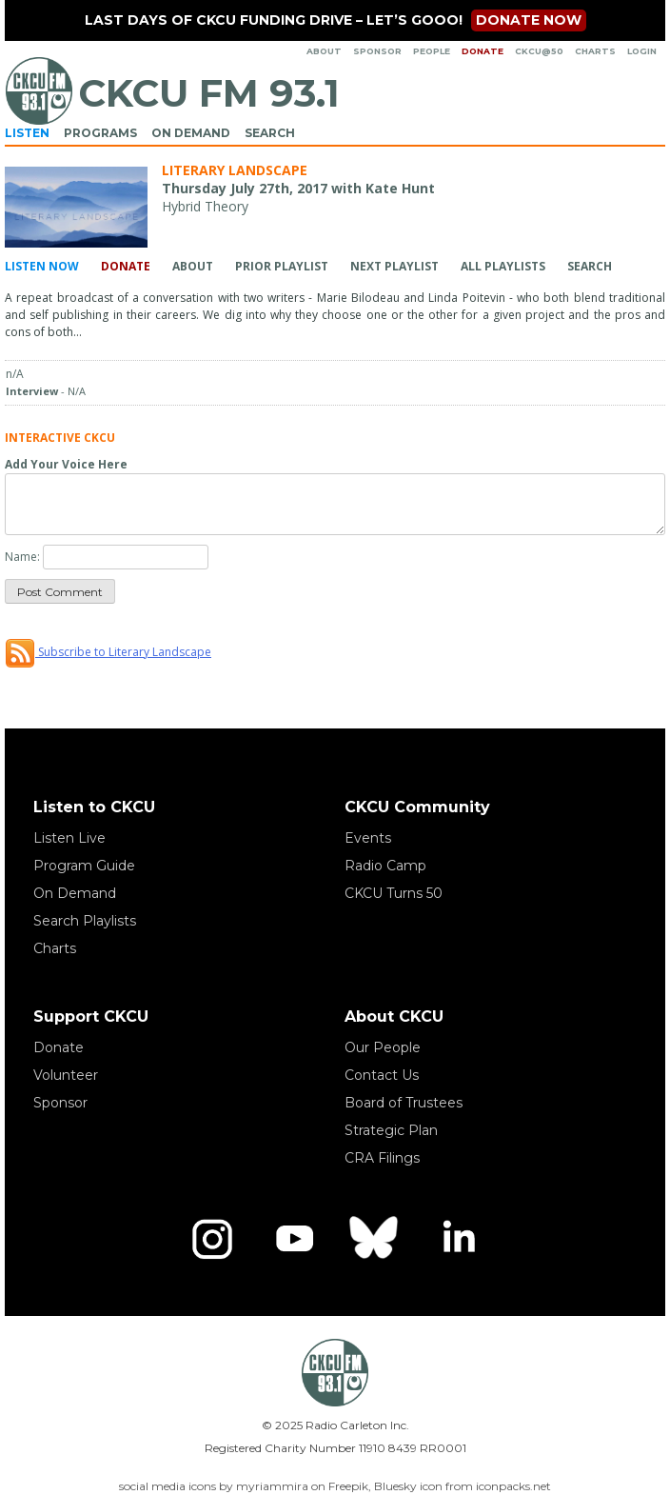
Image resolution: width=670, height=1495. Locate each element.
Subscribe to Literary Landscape (108, 652)
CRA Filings (382, 1157)
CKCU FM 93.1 (209, 93)
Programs (100, 133)
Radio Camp (385, 865)
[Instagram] (212, 1239)
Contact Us (382, 1075)
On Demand (190, 133)
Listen (27, 133)
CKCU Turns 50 (394, 893)
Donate (482, 51)
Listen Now (42, 266)
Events (368, 838)
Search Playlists (84, 920)
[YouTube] (294, 1239)
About (324, 51)
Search (270, 133)
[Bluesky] (376, 1239)
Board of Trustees (404, 1102)
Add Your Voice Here (66, 464)
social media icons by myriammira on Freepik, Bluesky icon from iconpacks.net (335, 1486)
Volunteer (65, 1075)
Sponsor (377, 51)
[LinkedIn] (457, 1239)
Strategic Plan (391, 1130)
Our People (383, 1047)
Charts (595, 51)
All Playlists (503, 266)
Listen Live (69, 838)
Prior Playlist (281, 266)
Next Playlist (394, 266)
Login (642, 51)
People (431, 51)
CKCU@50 (539, 51)
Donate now (528, 20)
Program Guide (84, 865)
